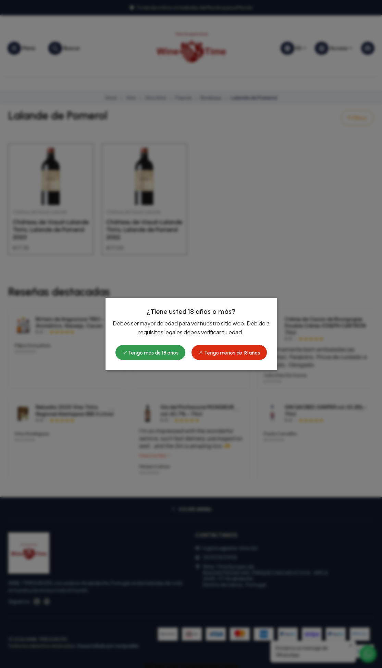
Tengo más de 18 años (150, 353)
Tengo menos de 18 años (229, 353)
